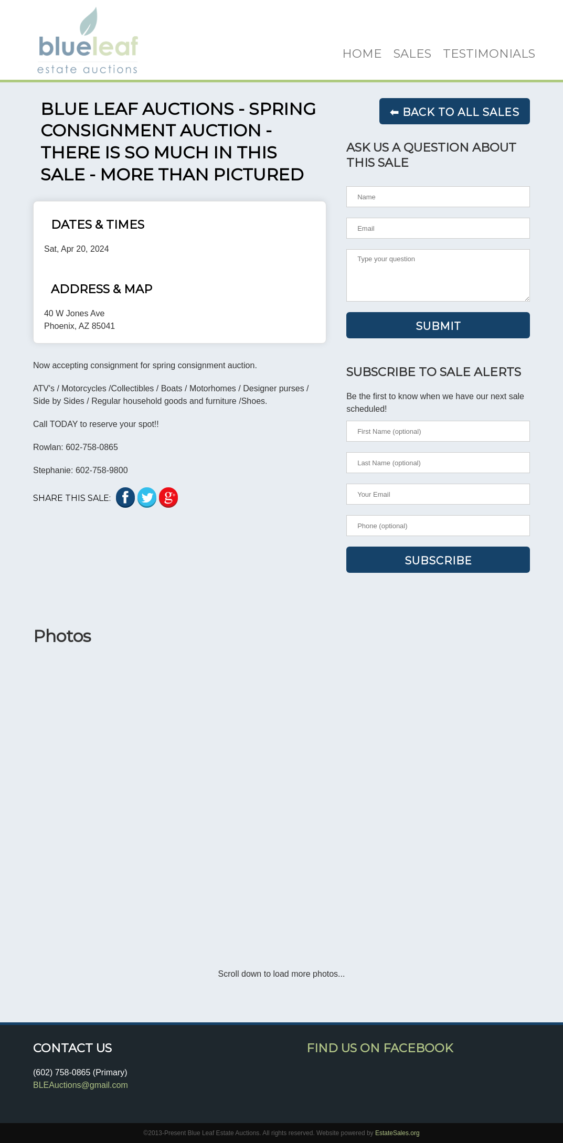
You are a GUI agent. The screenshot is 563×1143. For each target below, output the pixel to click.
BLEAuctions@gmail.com (80, 1085)
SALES (412, 53)
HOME (362, 53)
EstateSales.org (397, 1133)
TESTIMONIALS (489, 53)
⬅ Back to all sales (454, 112)
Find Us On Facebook (379, 1048)
